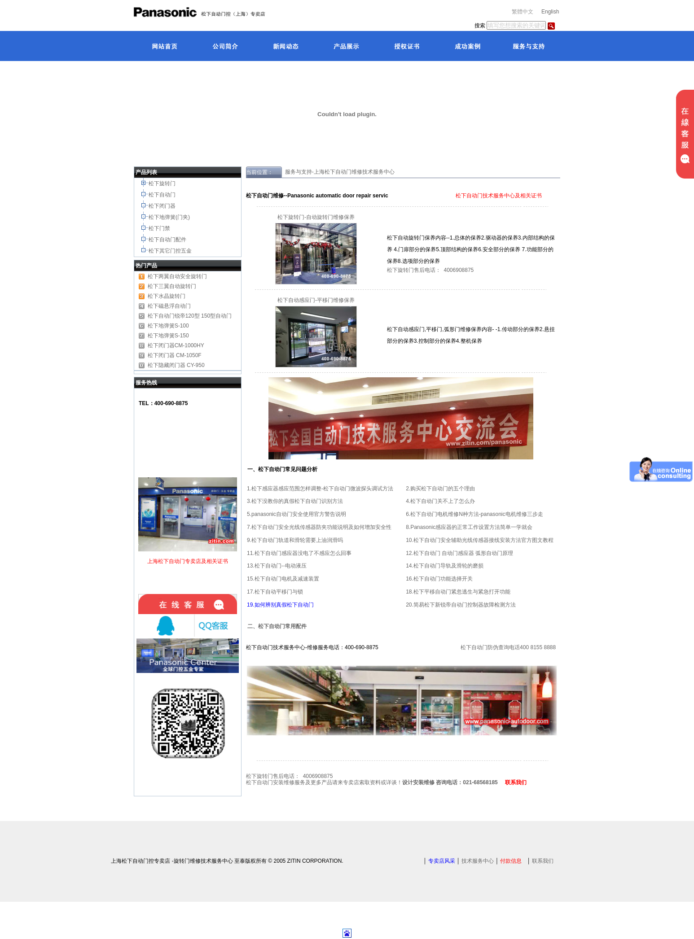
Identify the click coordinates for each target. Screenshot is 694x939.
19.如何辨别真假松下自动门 (280, 605)
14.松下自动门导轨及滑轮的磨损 (444, 566)
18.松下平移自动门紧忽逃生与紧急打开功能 (458, 592)
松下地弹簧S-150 (168, 335)
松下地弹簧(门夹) (170, 217)
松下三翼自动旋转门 (172, 286)
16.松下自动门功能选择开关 (439, 579)
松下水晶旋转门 (166, 296)
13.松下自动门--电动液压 (277, 566)
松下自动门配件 (168, 239)
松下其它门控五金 (170, 251)
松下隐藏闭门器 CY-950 (176, 365)
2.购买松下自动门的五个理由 (440, 488)
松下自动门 (163, 195)
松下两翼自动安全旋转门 (177, 276)
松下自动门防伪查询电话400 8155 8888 (508, 647)
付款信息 (511, 861)
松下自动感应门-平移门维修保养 (316, 300)
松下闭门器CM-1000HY (176, 345)
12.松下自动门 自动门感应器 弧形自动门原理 (459, 553)
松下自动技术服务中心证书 (421, 195)
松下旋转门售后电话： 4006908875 (430, 270)
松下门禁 (159, 228)
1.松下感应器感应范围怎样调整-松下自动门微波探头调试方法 (320, 488)
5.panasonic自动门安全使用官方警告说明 (296, 514)
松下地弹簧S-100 (168, 326)
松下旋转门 (163, 183)
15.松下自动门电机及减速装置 (283, 579)
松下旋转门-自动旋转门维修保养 (316, 217)
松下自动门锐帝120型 (174, 316)
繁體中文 (522, 12)
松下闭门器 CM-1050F (175, 355)
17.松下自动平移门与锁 (275, 592)
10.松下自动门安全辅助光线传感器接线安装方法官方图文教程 (479, 540)
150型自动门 (216, 316)
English (550, 12)
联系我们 (542, 861)
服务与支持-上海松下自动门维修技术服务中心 (338, 172)
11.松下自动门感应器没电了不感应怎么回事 (299, 553)
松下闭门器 (163, 206)
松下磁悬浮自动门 (169, 306)
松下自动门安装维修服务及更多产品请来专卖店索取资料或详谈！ (375, 782)
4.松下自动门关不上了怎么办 (440, 501)
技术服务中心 (477, 861)
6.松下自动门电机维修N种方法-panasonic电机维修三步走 (474, 514)
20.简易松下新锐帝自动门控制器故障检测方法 (461, 605)
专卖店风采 (441, 861)
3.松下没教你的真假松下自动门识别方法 (295, 501)
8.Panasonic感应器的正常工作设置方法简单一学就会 (469, 527)
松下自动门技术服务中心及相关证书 (498, 195)
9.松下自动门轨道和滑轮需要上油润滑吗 (295, 540)
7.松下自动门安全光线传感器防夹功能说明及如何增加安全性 (319, 527)
